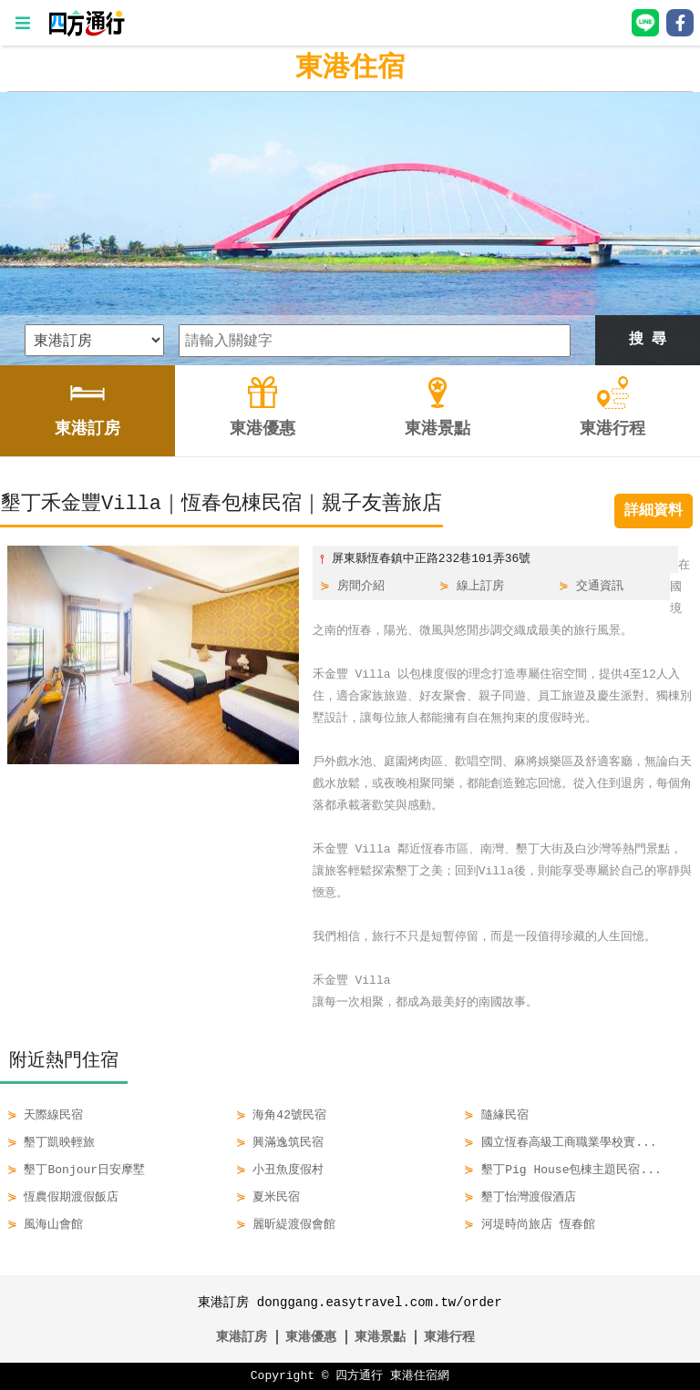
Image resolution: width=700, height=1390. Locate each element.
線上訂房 (480, 586)
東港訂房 (241, 1336)
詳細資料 (653, 511)
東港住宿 (350, 68)
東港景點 (380, 1336)
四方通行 (359, 1376)
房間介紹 (361, 586)
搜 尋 (648, 340)
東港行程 (449, 1336)
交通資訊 (599, 586)
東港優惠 (310, 1336)
